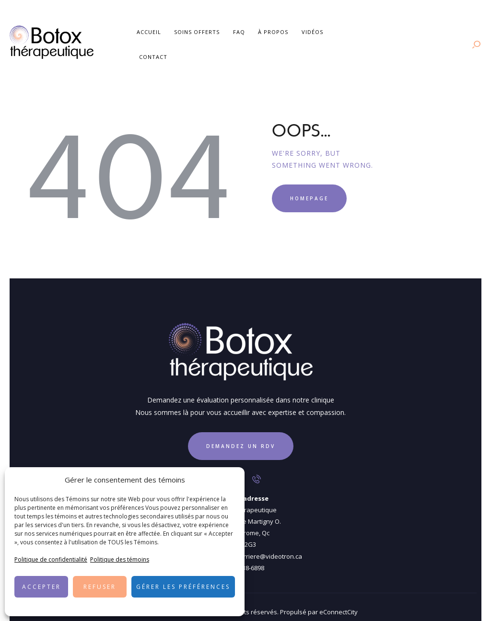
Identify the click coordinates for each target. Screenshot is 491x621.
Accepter (41, 587)
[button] (230, 480)
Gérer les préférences (183, 587)
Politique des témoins (119, 559)
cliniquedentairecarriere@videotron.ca (245, 545)
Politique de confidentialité (50, 559)
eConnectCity (338, 601)
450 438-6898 (245, 556)
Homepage (309, 187)
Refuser (99, 587)
